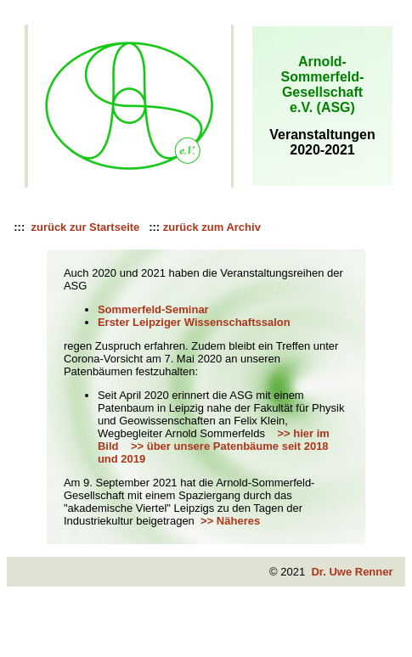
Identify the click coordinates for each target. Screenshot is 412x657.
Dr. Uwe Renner (351, 571)
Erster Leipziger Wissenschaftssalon (194, 322)
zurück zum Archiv (212, 227)
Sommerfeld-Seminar (153, 309)
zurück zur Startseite (84, 227)
